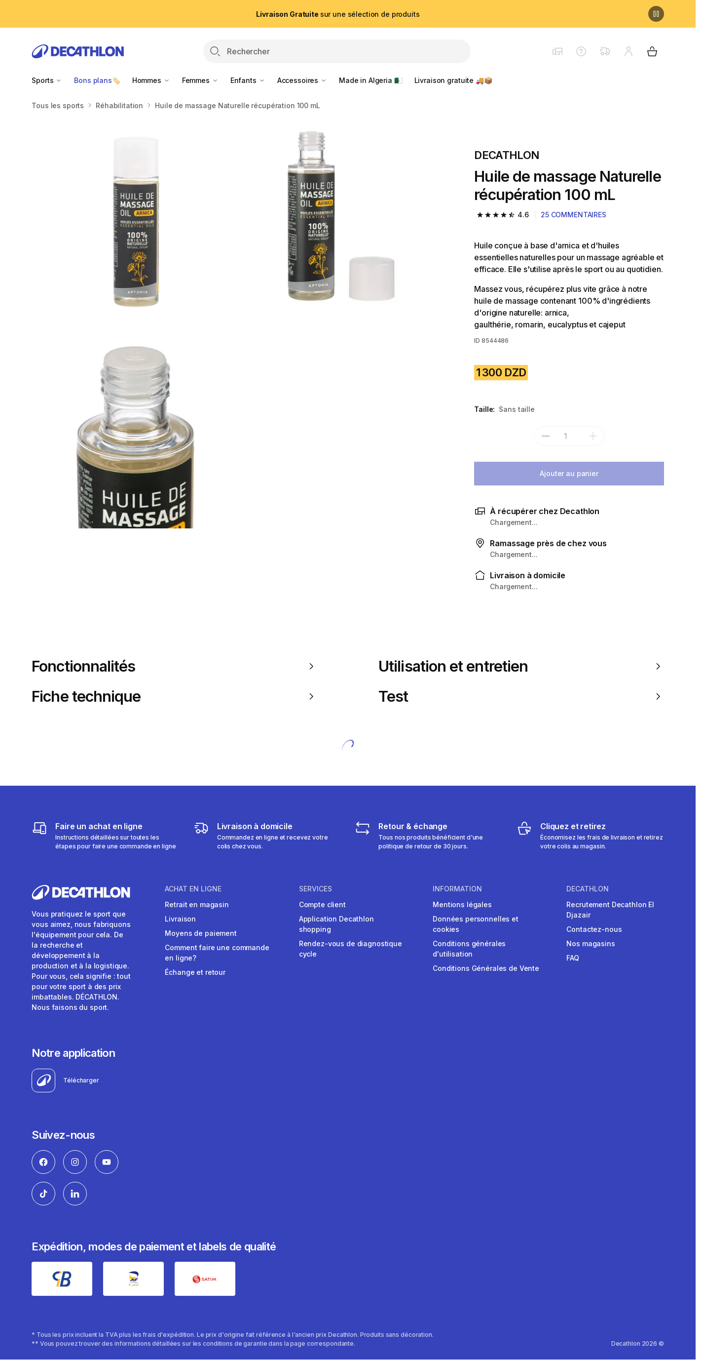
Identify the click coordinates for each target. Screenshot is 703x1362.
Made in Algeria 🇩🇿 (371, 80)
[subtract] (545, 436)
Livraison (180, 919)
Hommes (151, 80)
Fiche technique (174, 696)
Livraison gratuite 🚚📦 (453, 80)
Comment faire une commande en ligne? (217, 952)
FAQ (572, 958)
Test (521, 696)
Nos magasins (590, 943)
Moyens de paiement (200, 933)
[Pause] (656, 14)
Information (457, 889)
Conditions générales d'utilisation (469, 948)
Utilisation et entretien (521, 666)
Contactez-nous (594, 929)
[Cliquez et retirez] (590, 835)
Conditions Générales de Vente (486, 968)
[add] (593, 436)
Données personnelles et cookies (475, 924)
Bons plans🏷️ (97, 80)
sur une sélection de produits (337, 14)
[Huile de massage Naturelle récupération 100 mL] (134, 219)
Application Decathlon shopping (336, 924)
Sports (47, 80)
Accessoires (302, 80)
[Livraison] (267, 835)
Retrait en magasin (196, 904)
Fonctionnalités (174, 666)
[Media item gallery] (237, 322)
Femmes (200, 80)
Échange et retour (195, 972)
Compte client (322, 904)
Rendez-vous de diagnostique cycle (350, 948)
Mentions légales (462, 904)
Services (315, 889)
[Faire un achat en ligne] (105, 835)
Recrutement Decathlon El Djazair (610, 909)
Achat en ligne (193, 889)
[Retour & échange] (428, 835)
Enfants (247, 80)
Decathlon (587, 889)
